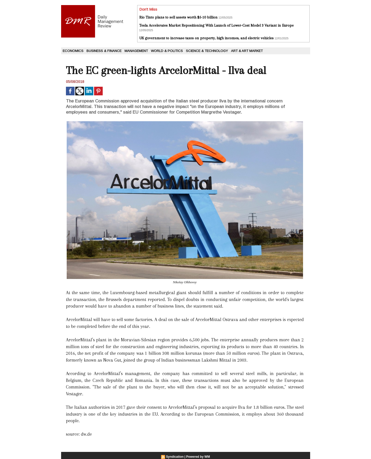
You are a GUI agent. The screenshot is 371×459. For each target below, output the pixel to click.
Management (136, 51)
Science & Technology (207, 51)
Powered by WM (197, 456)
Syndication (175, 456)
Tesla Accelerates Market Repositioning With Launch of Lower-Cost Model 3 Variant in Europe (216, 25)
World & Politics (167, 51)
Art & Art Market (247, 51)
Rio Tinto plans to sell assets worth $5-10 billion (178, 17)
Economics (73, 51)
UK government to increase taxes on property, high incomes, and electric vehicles (206, 38)
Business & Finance (103, 51)
